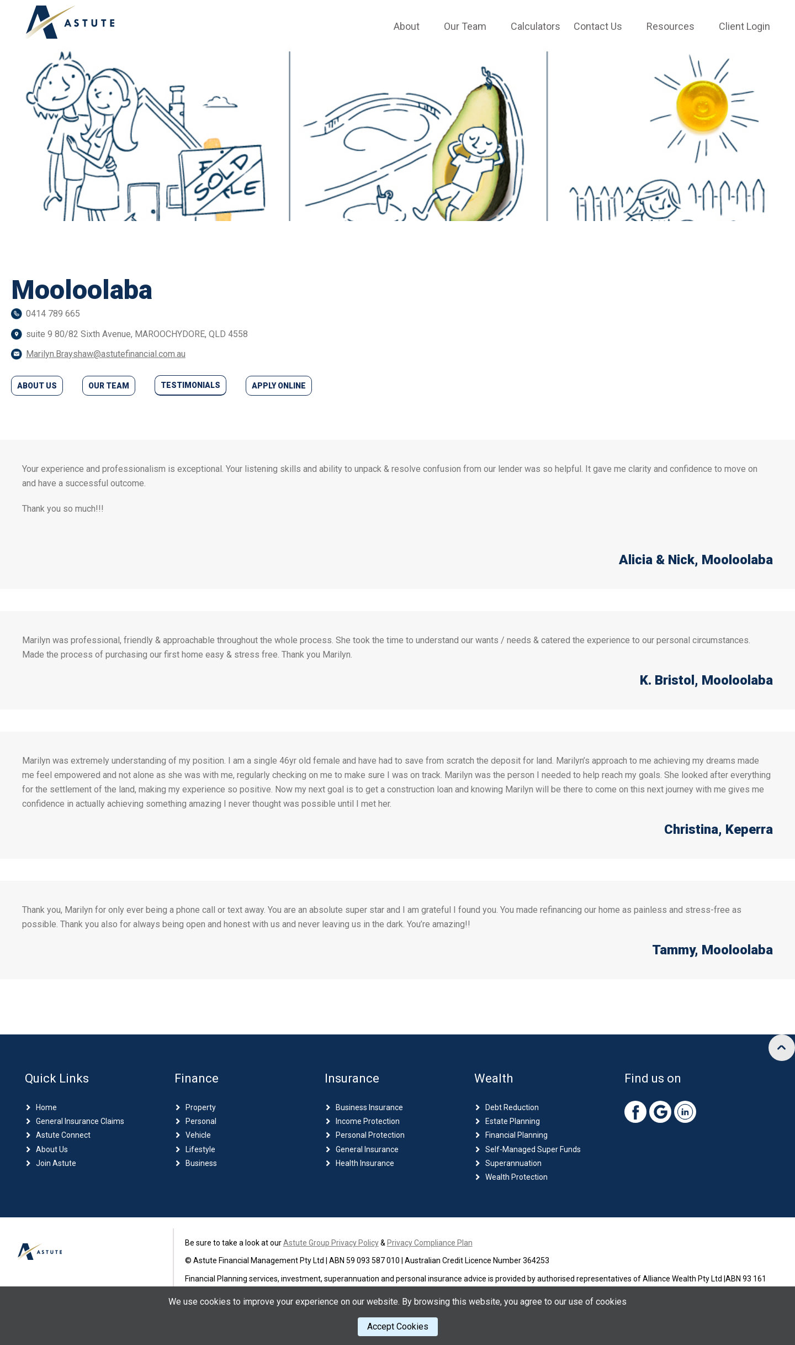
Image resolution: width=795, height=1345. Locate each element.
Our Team (465, 26)
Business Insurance (369, 1107)
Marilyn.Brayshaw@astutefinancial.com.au (106, 354)
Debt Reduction (512, 1107)
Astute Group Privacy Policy (331, 1242)
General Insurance (367, 1149)
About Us (37, 385)
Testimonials (190, 385)
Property (201, 1107)
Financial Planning (516, 1135)
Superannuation (513, 1163)
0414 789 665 (53, 313)
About (407, 26)
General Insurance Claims (80, 1121)
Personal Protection (370, 1135)
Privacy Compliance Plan (430, 1242)
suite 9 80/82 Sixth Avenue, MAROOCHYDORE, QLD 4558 (137, 334)
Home (46, 1107)
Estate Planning (512, 1121)
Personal (201, 1121)
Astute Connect (63, 1135)
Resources (670, 26)
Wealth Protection (516, 1177)
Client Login (744, 26)
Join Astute (56, 1163)
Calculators (535, 26)
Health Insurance (365, 1163)
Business (201, 1163)
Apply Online (279, 385)
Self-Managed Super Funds (533, 1149)
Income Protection (368, 1121)
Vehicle (198, 1135)
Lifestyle (200, 1149)
